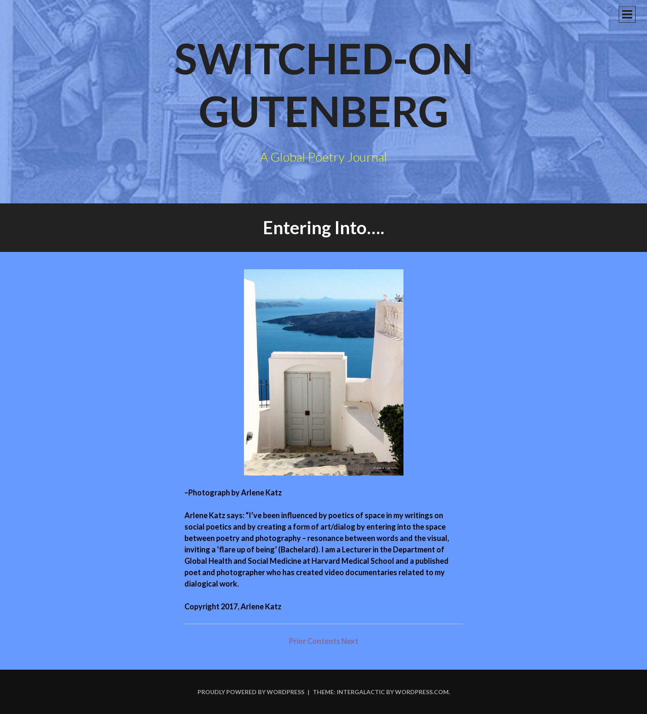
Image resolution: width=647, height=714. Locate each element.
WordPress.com (422, 691)
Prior (297, 641)
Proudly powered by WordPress (251, 691)
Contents (324, 641)
